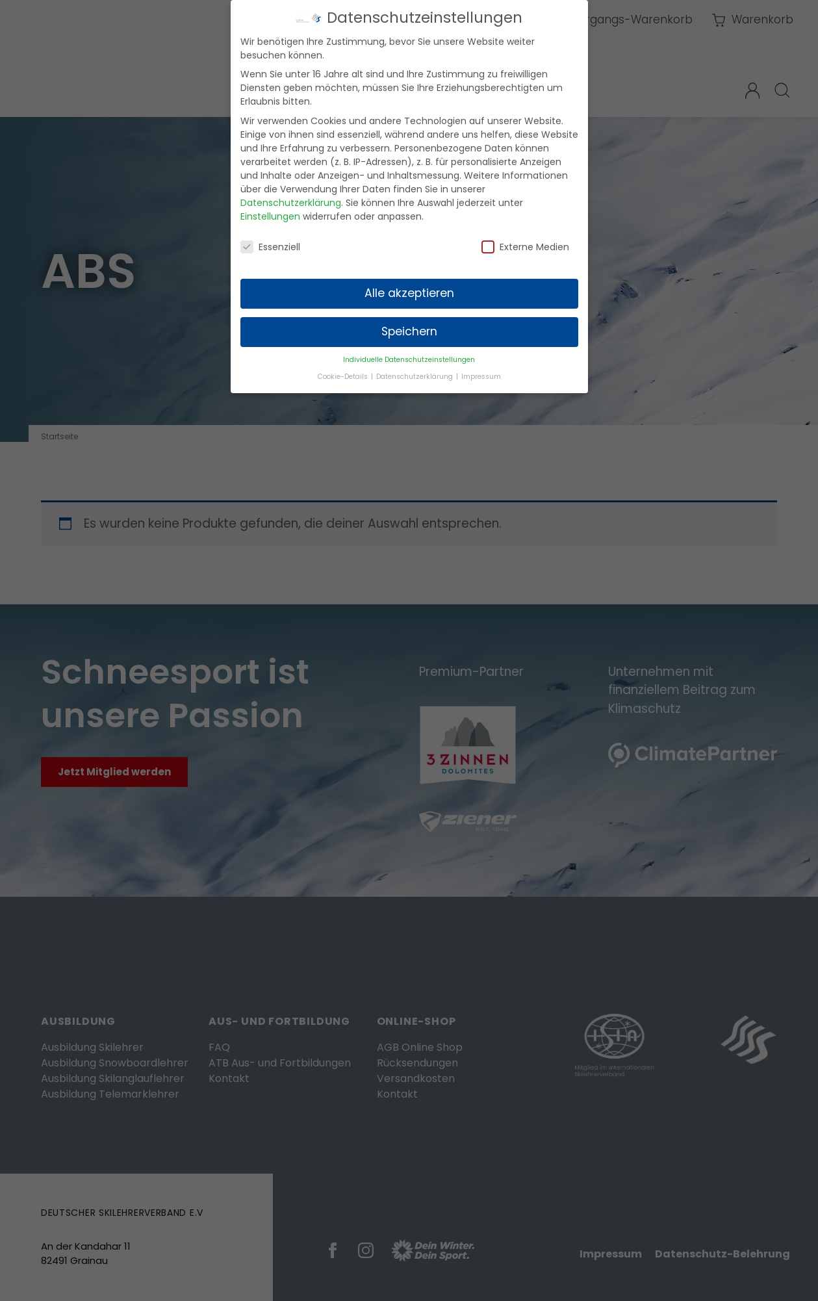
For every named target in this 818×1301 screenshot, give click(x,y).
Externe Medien (525, 240)
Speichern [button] (409, 325)
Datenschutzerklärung (290, 196)
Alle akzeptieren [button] (409, 286)
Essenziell (270, 240)
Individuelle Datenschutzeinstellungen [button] (409, 353)
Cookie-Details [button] (344, 370)
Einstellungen (270, 209)
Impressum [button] (481, 370)
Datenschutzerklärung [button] (415, 370)
